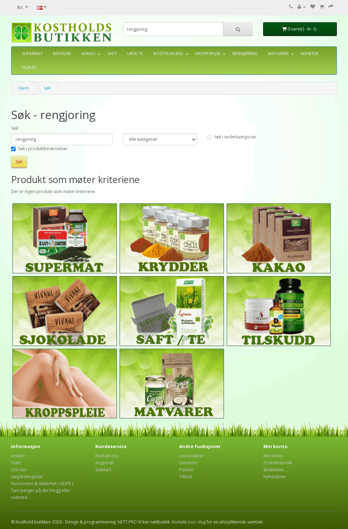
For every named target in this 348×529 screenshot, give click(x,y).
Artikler (18, 456)
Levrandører (191, 456)
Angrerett (104, 463)
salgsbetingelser (27, 477)
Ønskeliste (273, 470)
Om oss (18, 470)
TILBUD (29, 67)
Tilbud (185, 477)
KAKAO (88, 53)
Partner (186, 470)
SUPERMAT (32, 53)
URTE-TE (135, 53)
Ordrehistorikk (277, 463)
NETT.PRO (127, 522)
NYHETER (310, 53)
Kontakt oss (106, 456)
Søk (47, 88)
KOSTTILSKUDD (168, 53)
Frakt (16, 463)
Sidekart (103, 470)
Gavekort (188, 463)
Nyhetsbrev (274, 477)
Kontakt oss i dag (189, 522)
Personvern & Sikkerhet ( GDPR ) (42, 483)
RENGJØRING (245, 53)
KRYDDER (62, 53)
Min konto (273, 456)
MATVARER (278, 53)
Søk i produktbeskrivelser (39, 149)
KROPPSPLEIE (207, 53)
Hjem (23, 88)
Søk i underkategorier (231, 137)
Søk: (15, 128)
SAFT (112, 53)
